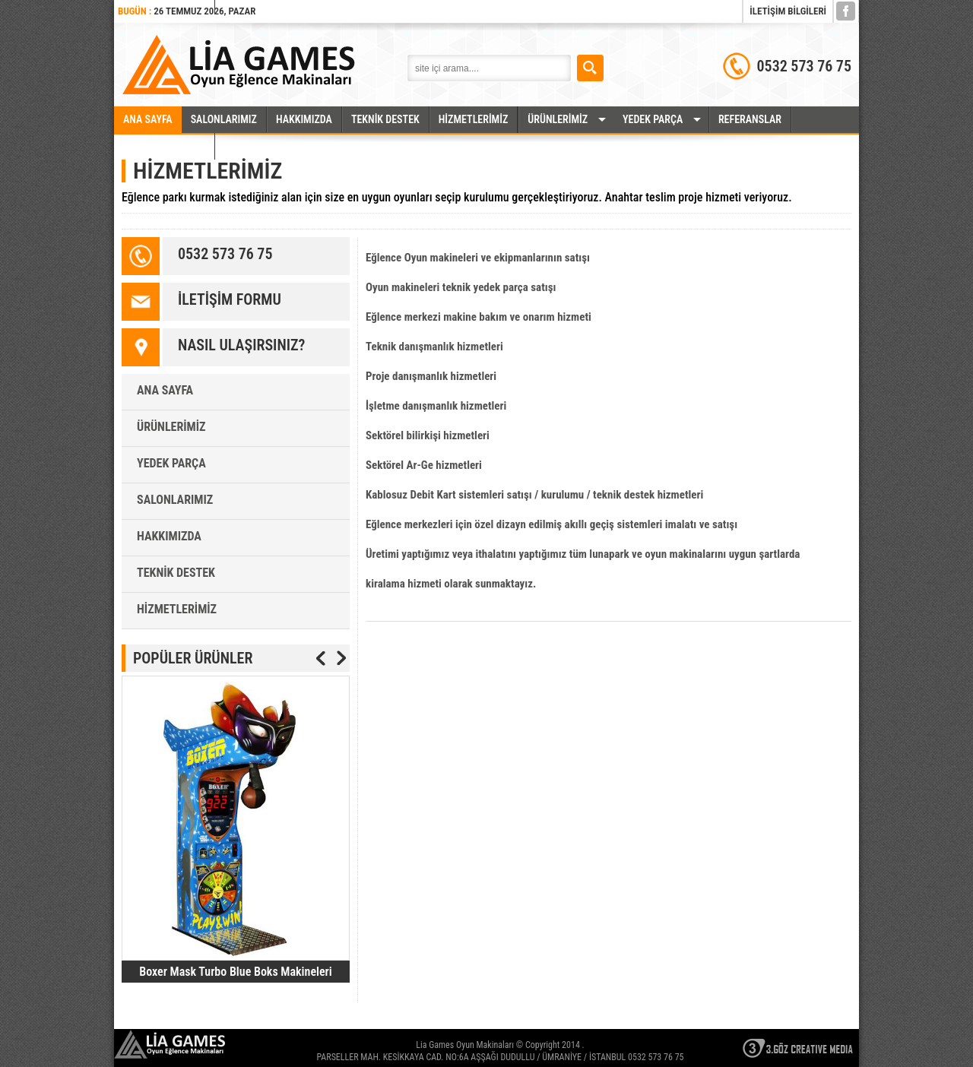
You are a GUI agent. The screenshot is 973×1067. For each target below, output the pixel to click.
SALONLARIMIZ (224, 119)
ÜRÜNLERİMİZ (558, 119)
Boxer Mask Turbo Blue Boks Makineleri (235, 971)
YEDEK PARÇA (653, 119)
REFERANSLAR (749, 119)
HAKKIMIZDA (304, 119)
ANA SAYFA (148, 119)
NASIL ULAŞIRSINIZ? (241, 345)
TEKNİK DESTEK (385, 119)
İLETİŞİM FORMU (229, 299)
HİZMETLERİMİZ (474, 119)
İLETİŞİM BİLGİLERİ (788, 11)
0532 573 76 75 (225, 254)
